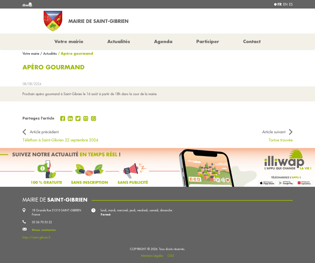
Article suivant (273, 131)
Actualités (118, 41)
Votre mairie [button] (68, 41)
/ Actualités (48, 53)
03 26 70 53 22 (42, 222)
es (291, 4)
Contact (252, 41)
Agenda (163, 41)
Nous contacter (44, 230)
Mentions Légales (152, 256)
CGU (170, 256)
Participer (207, 41)
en (285, 4)
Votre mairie (31, 53)
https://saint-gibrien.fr (37, 237)
